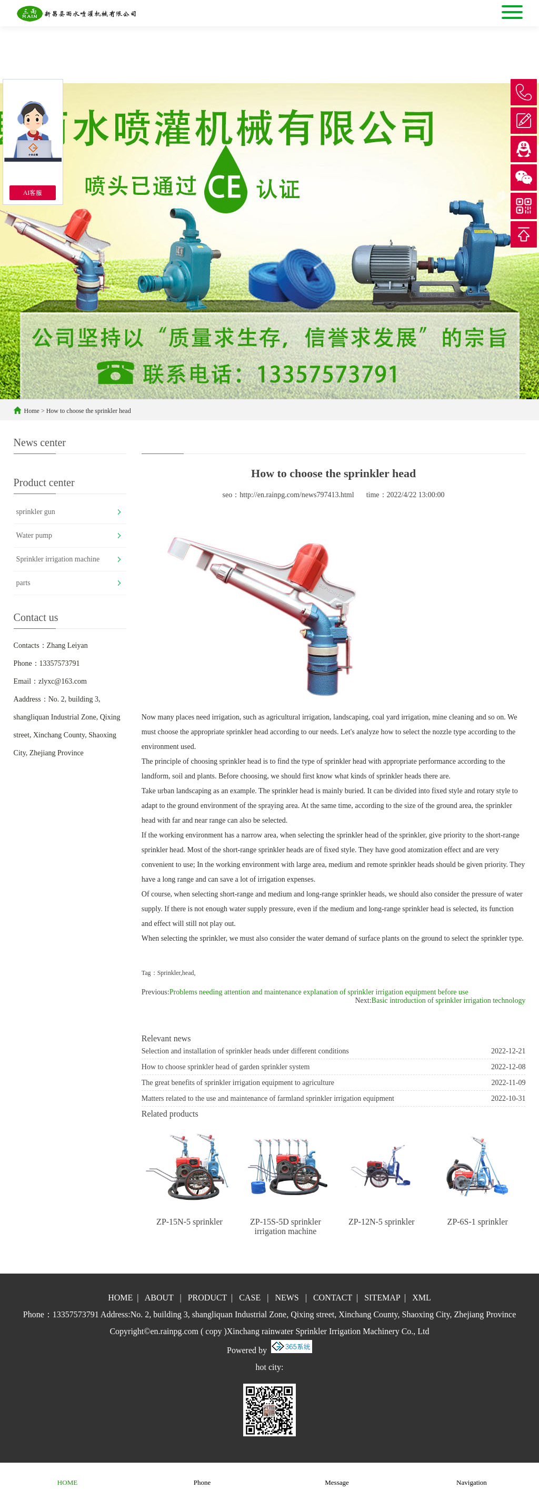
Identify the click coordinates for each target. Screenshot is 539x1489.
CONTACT (332, 1297)
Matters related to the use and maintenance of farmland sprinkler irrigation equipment (268, 1098)
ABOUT (159, 1297)
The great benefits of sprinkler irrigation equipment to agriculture (238, 1083)
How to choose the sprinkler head (88, 411)
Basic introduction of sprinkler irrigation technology (449, 1000)
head (188, 973)
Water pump (34, 535)
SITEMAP (382, 1297)
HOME (120, 1297)
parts (23, 583)
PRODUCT (207, 1297)
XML (421, 1297)
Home (31, 411)
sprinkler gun (35, 512)
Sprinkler (169, 973)
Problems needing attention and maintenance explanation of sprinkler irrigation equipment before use (318, 992)
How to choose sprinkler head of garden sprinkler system (226, 1067)
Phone (202, 1475)
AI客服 (33, 192)
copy (213, 1331)
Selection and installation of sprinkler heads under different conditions (245, 1051)
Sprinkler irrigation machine (58, 559)
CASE (250, 1297)
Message (337, 1475)
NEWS (286, 1297)
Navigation (471, 1475)
